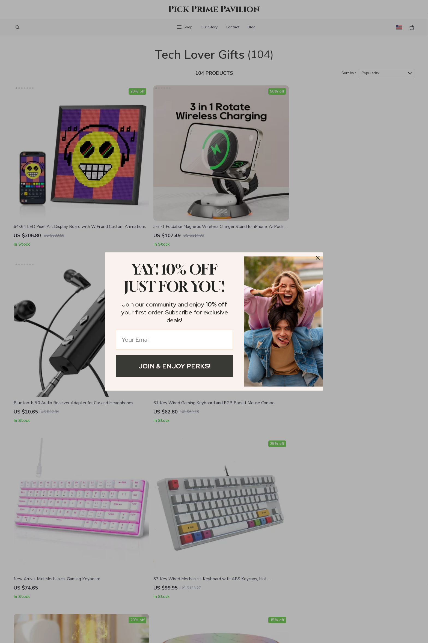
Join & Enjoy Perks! (174, 366)
